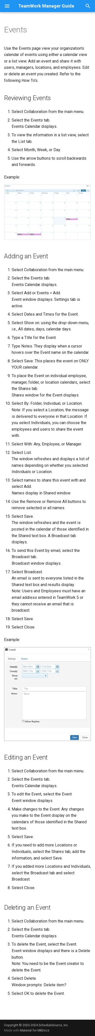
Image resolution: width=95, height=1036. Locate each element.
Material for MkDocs (34, 1030)
